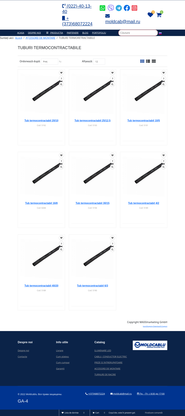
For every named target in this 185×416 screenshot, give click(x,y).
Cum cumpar (63, 362)
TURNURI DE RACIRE (105, 374)
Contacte (23, 39)
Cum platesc (62, 356)
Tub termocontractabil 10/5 (143, 120)
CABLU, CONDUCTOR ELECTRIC (110, 356)
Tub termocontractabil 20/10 (41, 120)
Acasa (20, 32)
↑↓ (60, 61)
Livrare (59, 350)
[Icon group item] (102, 5)
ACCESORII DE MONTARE (107, 368)
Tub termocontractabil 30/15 (92, 203)
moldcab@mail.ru (121, 393)
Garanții (60, 368)
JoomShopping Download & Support (155, 326)
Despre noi (34, 32)
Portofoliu (99, 32)
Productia (54, 32)
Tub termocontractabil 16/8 (41, 203)
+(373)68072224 (95, 393)
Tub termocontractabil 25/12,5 (92, 120)
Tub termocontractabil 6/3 (92, 285)
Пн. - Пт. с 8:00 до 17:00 (151, 393)
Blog (85, 32)
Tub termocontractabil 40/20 (41, 285)
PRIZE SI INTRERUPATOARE (108, 362)
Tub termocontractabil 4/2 (143, 203)
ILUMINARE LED (102, 350)
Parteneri (72, 32)
